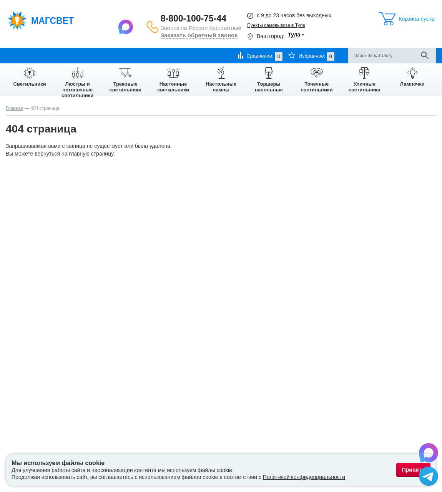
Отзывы (201, 55)
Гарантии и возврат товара (123, 55)
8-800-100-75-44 (193, 18)
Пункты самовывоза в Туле (276, 25)
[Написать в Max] (126, 26)
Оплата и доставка (63, 55)
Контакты (173, 55)
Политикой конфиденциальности (304, 477)
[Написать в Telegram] (428, 477)
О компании (19, 55)
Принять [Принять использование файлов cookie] (413, 470)
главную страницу (91, 154)
